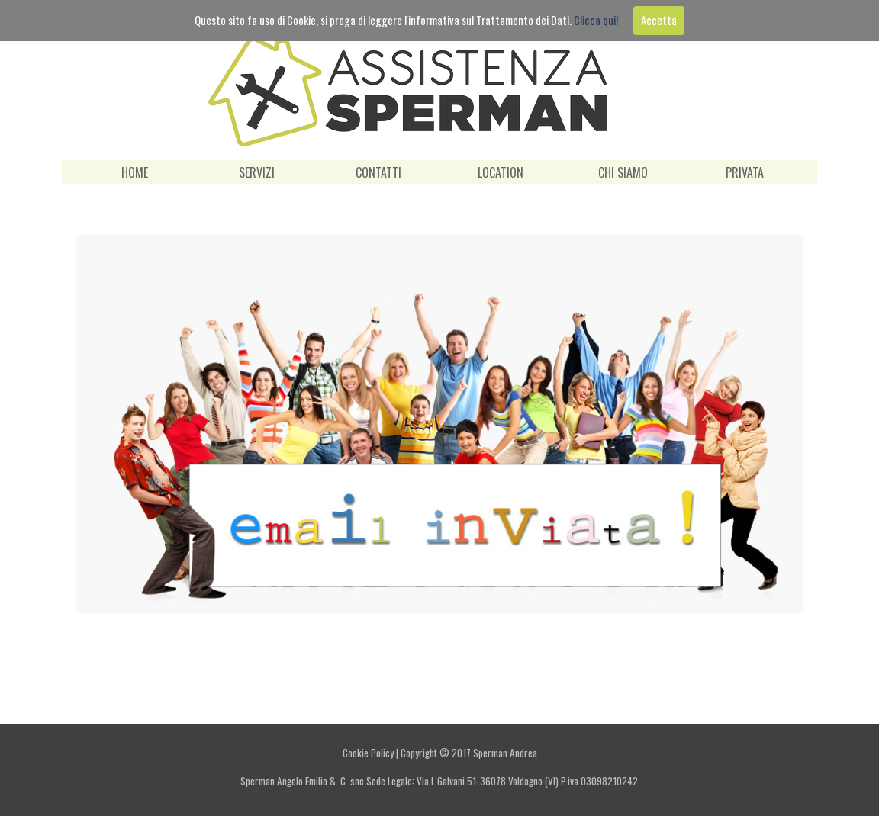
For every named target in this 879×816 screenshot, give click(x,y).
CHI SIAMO (623, 172)
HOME (134, 172)
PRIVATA (745, 172)
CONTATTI (378, 172)
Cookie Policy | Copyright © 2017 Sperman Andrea (440, 752)
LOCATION (500, 172)
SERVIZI (257, 172)
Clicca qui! (596, 20)
